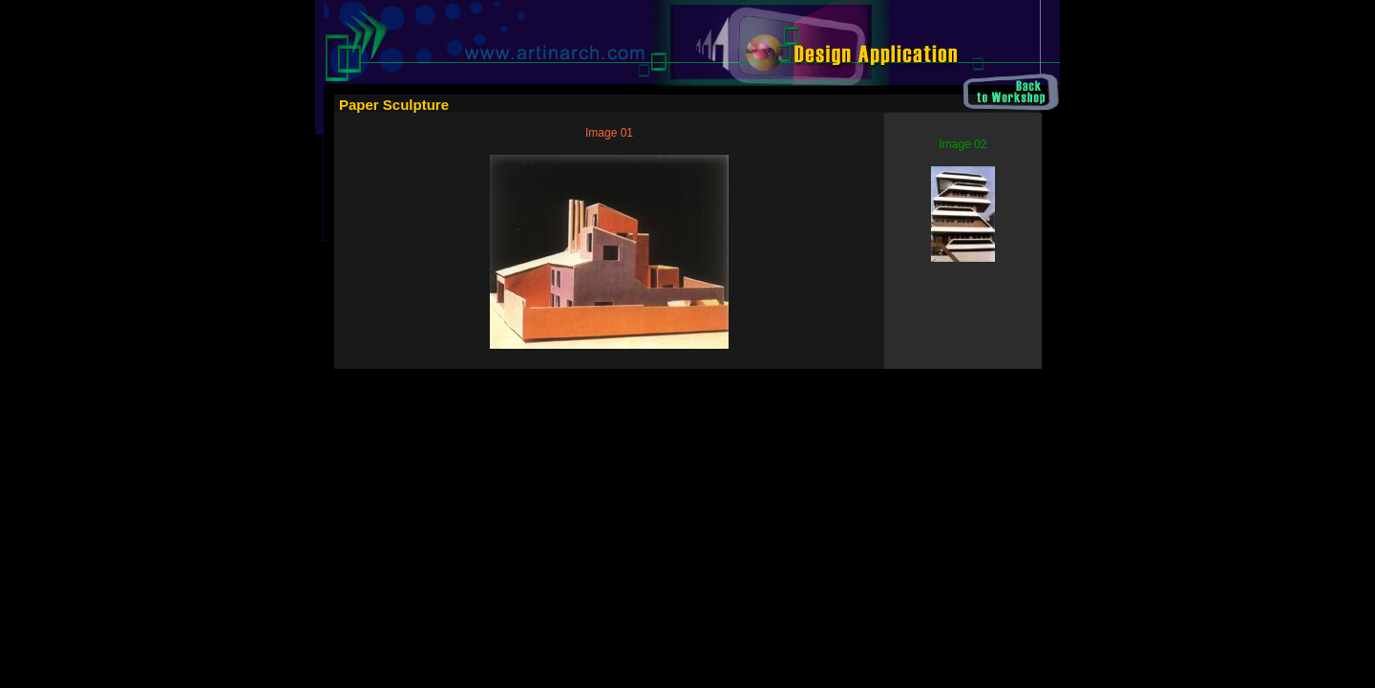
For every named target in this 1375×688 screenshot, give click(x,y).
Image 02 (962, 144)
